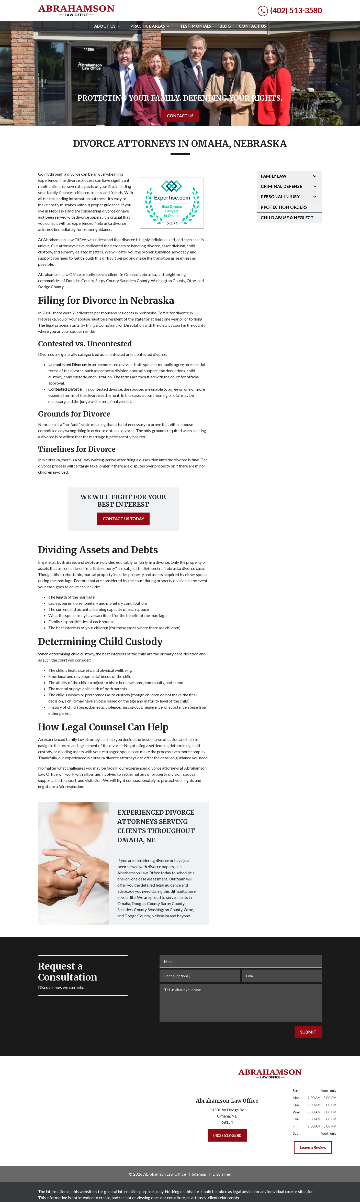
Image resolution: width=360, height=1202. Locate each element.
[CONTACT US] (180, 116)
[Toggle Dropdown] (120, 26)
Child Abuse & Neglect (287, 217)
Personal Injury (280, 196)
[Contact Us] (252, 26)
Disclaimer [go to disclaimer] (221, 1174)
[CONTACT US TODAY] (123, 519)
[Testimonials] (195, 26)
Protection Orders (284, 207)
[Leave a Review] (313, 1147)
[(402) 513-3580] (227, 1135)
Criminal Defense (281, 186)
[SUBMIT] (308, 1032)
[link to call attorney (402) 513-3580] (290, 10)
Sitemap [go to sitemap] (199, 1174)
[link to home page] (76, 10)
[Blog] (225, 26)
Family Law (273, 176)
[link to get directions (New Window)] (227, 1117)
